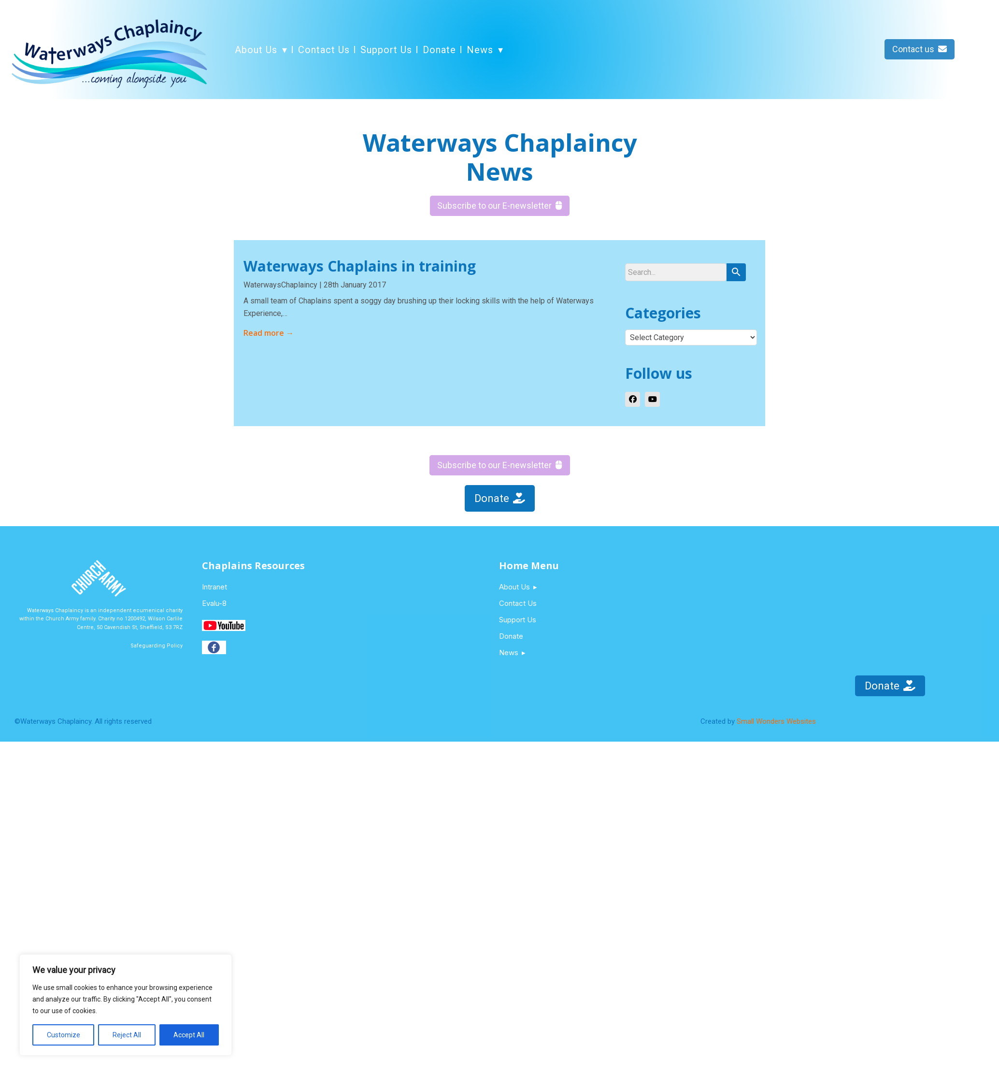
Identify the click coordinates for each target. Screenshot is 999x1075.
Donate (439, 50)
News (480, 50)
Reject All (127, 1035)
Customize (63, 1035)
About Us (256, 50)
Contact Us (324, 50)
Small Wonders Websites (776, 721)
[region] (125, 1005)
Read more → (268, 333)
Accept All (188, 1035)
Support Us (386, 50)
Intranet (214, 586)
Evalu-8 (214, 603)
